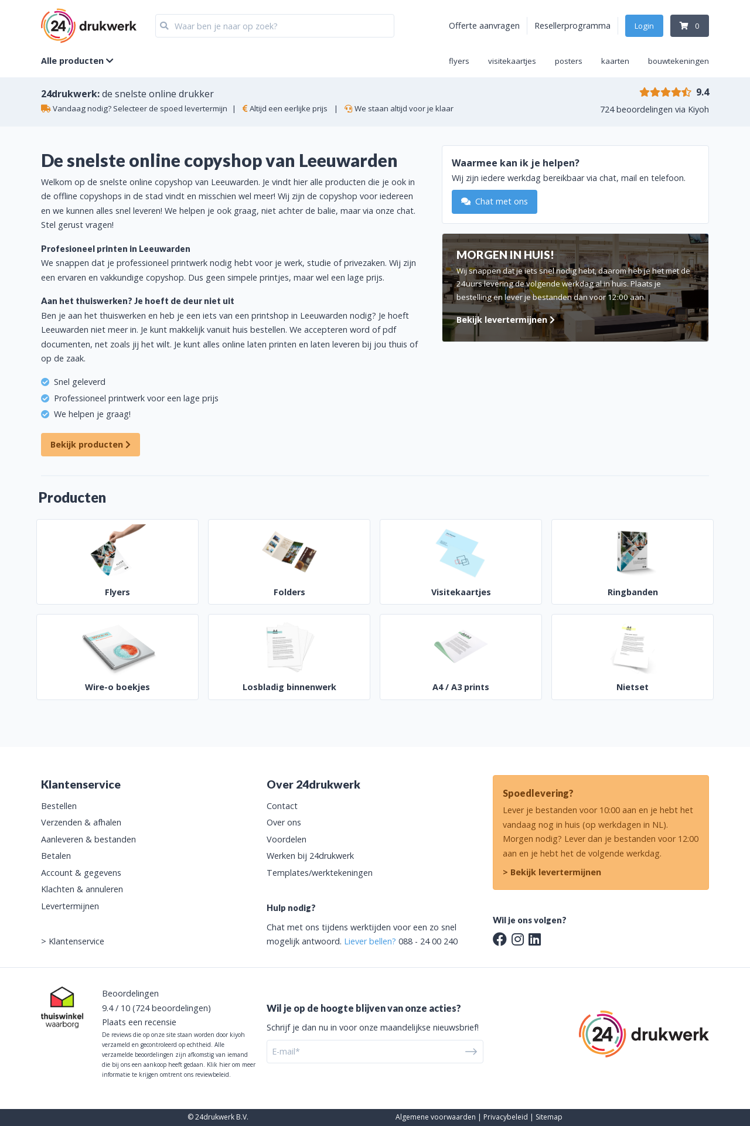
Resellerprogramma (572, 25)
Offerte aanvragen (484, 25)
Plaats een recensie (139, 1022)
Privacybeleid (505, 1117)
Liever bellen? (370, 941)
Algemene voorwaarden (436, 1117)
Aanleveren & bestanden (88, 839)
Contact (282, 805)
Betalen (56, 855)
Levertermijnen (70, 906)
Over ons (284, 822)
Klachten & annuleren (82, 889)
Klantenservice (76, 941)
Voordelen (286, 839)
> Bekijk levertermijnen (552, 872)
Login (644, 26)
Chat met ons (494, 201)
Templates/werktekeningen (320, 872)
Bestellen (59, 805)
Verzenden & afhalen (81, 822)
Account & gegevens (81, 872)
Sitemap (549, 1117)
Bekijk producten (90, 444)
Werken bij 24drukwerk (310, 855)
